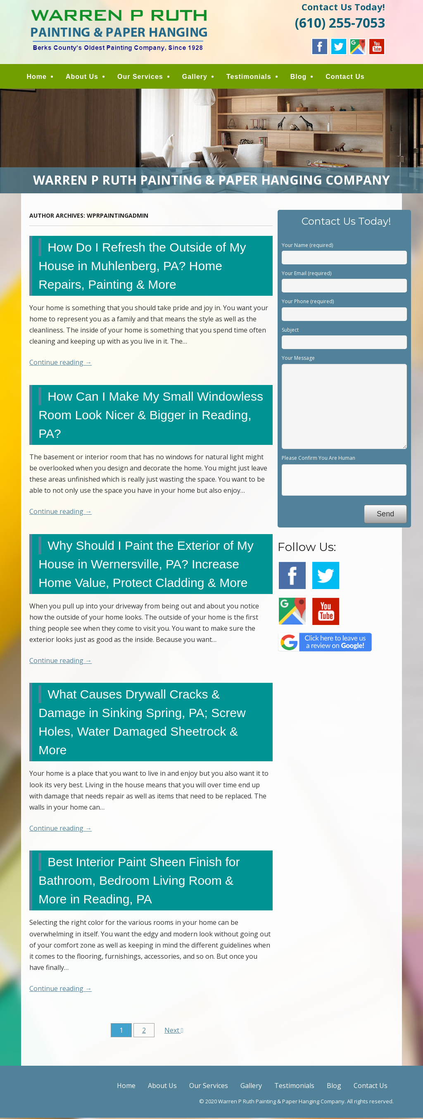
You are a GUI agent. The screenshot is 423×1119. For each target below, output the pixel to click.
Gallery (197, 77)
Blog (300, 77)
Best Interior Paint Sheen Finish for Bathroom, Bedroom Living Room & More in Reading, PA (139, 881)
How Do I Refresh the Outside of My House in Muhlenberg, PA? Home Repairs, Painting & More (142, 266)
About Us (84, 77)
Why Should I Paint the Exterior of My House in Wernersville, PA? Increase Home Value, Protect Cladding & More (146, 564)
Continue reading (60, 363)
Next (173, 1031)
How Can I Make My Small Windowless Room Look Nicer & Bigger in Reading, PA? (150, 415)
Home (39, 77)
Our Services (143, 77)
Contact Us (347, 77)
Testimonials (251, 77)
